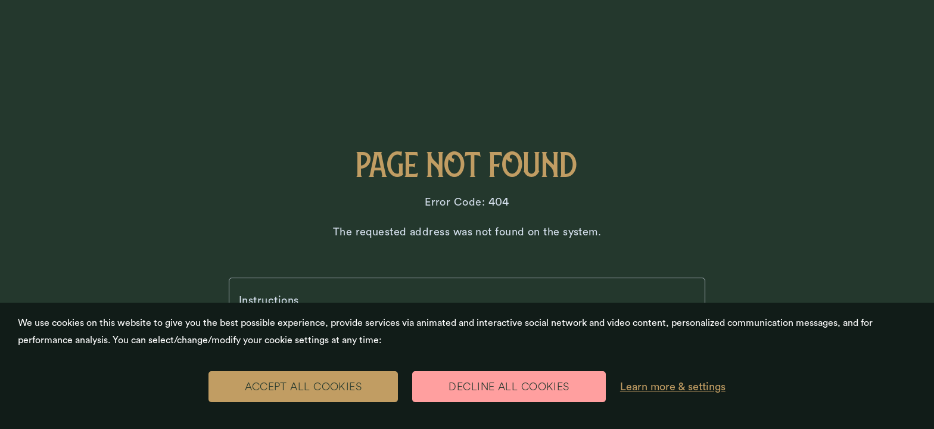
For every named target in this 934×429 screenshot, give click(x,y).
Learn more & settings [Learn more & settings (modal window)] (673, 386)
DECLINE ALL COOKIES (509, 386)
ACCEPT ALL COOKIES (303, 386)
